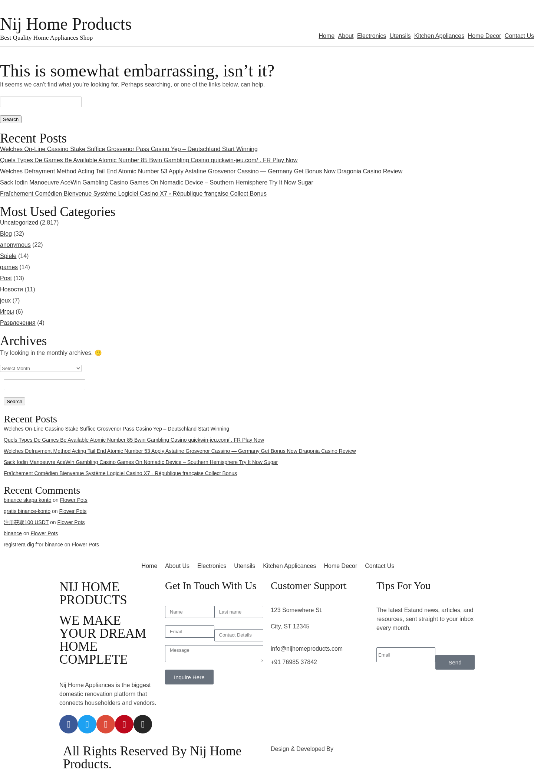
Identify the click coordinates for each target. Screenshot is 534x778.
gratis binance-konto (27, 511)
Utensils (400, 36)
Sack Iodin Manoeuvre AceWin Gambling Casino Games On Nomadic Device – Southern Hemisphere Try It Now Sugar (156, 182)
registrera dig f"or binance (33, 544)
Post (6, 278)
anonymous (15, 245)
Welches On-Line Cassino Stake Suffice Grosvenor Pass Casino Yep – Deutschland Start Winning (129, 149)
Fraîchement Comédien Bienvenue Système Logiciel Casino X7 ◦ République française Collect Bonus (133, 193)
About (346, 36)
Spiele (8, 256)
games (9, 267)
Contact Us (519, 36)
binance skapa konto (27, 500)
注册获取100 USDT (26, 522)
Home (326, 36)
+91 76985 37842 (294, 662)
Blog (6, 234)
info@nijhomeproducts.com (307, 648)
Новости (11, 289)
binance (13, 533)
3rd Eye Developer (360, 749)
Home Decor (484, 36)
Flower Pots (74, 500)
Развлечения (18, 323)
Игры (7, 311)
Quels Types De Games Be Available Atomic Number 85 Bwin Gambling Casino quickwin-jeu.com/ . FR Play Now (148, 160)
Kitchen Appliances (439, 36)
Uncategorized (19, 222)
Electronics (371, 36)
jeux (5, 300)
